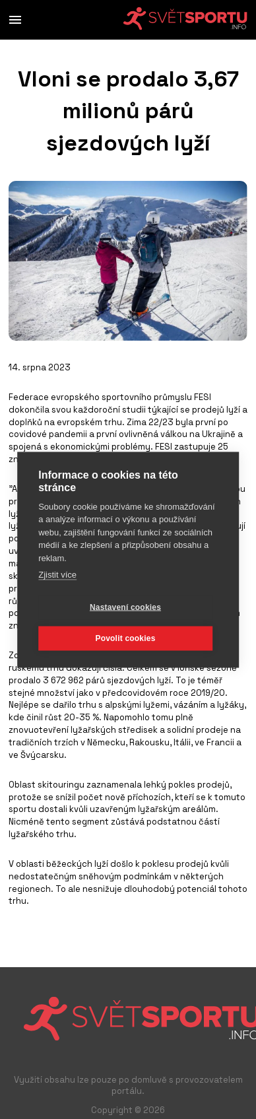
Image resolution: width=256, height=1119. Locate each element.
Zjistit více (57, 575)
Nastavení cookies (125, 607)
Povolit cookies (125, 638)
